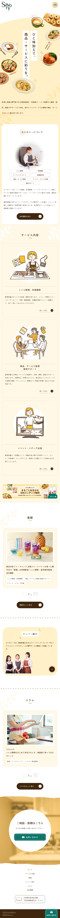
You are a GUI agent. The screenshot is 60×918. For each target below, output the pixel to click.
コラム (30, 886)
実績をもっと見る (25, 605)
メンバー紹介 (30, 882)
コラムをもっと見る (26, 786)
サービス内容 (30, 874)
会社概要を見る (25, 216)
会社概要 (30, 890)
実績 (30, 878)
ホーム (30, 869)
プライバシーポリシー (9, 912)
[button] (35, 594)
